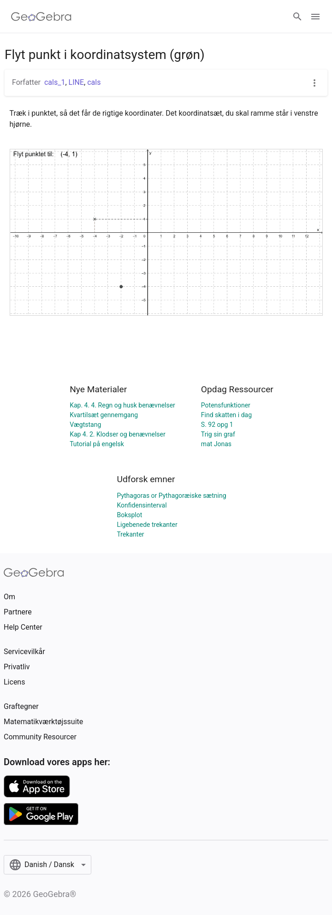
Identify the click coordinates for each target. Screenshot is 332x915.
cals (94, 82)
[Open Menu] (315, 16)
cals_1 (54, 82)
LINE (76, 82)
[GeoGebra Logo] (41, 16)
